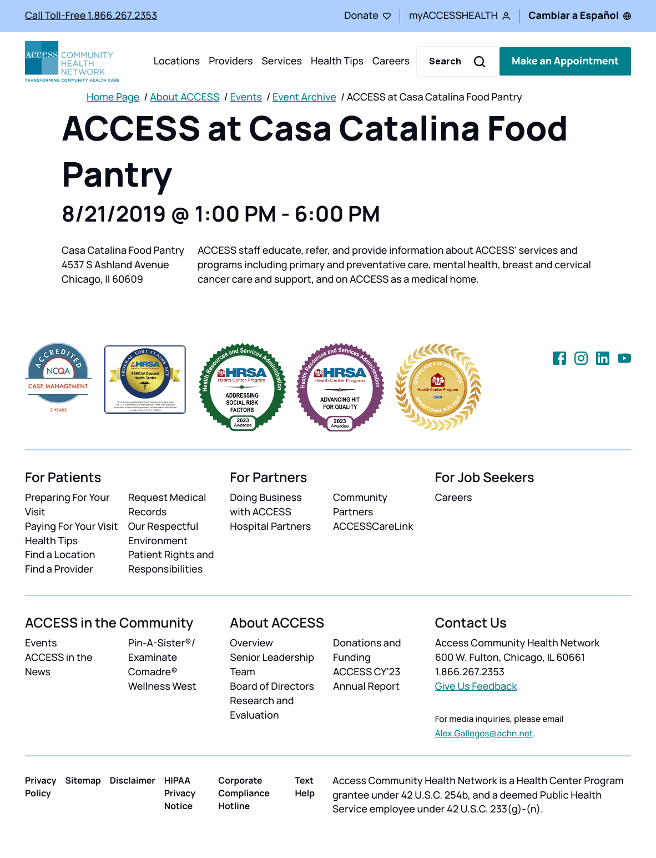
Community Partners (360, 505)
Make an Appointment (565, 61)
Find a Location (60, 554)
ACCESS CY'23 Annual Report (366, 679)
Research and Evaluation (262, 708)
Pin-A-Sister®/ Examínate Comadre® (161, 657)
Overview (251, 643)
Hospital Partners (270, 526)
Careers (391, 61)
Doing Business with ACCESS (265, 505)
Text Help (305, 786)
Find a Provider (59, 569)
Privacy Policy (41, 786)
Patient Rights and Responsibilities (171, 562)
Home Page (113, 97)
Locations (177, 61)
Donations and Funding (367, 650)
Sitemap (83, 780)
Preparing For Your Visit (67, 505)
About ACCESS (184, 97)
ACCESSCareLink (373, 526)
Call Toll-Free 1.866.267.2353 (91, 15)
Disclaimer (132, 780)
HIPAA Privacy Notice (180, 793)
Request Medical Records (167, 505)
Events (246, 97)
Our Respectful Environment (163, 534)
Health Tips (337, 61)
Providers (231, 61)
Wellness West (162, 686)
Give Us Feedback (476, 686)
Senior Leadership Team (272, 665)
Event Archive (304, 97)
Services (281, 61)
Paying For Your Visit (71, 526)
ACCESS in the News (59, 665)
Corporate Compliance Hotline (244, 793)
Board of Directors (272, 686)
